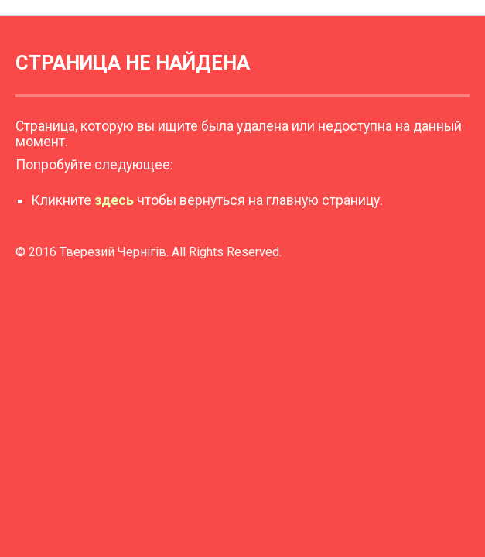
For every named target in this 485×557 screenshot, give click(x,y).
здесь (114, 200)
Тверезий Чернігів (113, 251)
